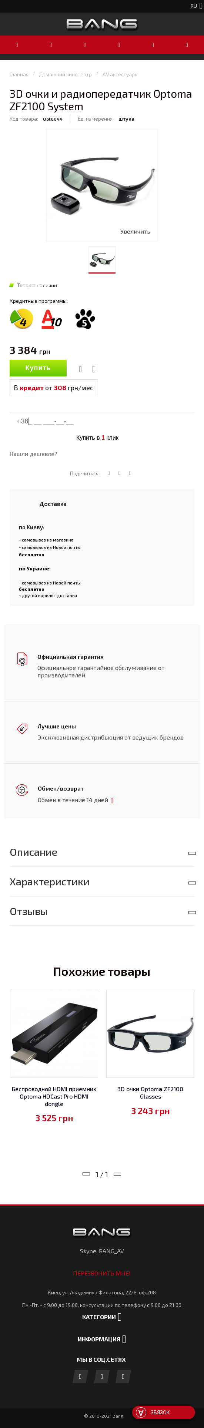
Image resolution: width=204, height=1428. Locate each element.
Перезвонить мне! (102, 1271)
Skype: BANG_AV (102, 1249)
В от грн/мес (53, 387)
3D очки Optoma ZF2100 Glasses (150, 1091)
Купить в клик (97, 438)
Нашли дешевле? (33, 453)
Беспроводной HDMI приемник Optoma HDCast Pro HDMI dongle (54, 1094)
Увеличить (135, 231)
